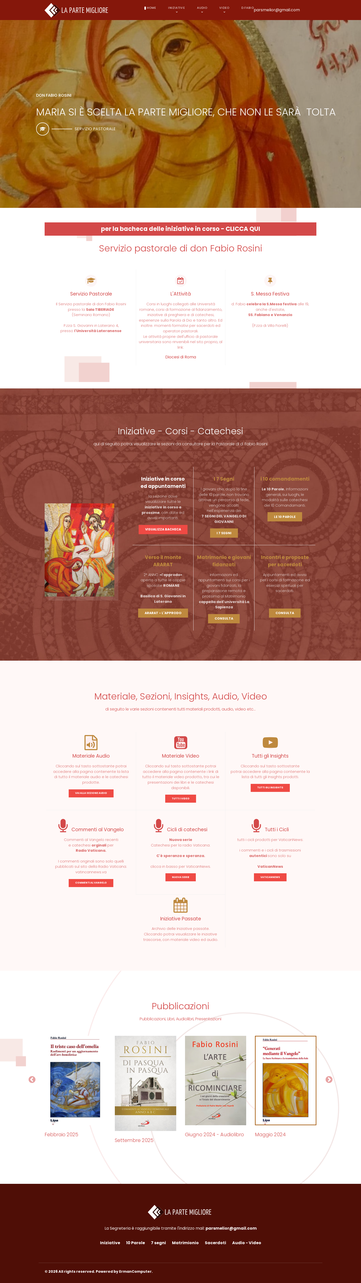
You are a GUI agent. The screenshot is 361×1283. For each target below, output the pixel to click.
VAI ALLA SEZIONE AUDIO (91, 793)
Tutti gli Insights (270, 756)
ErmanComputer (135, 1271)
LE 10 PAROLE (285, 517)
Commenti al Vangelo (91, 829)
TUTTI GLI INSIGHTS (270, 787)
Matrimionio (185, 1243)
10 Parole (135, 1243)
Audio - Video (246, 1243)
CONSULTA (224, 618)
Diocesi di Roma (180, 357)
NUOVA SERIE (180, 877)
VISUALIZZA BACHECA (163, 529)
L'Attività (180, 294)
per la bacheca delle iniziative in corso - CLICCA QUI (180, 229)
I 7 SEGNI (224, 533)
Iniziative (110, 1243)
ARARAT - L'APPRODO (163, 613)
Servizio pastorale (95, 129)
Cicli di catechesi (180, 829)
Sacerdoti (215, 1243)
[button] (32, 1080)
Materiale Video (180, 756)
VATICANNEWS (270, 877)
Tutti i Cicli (270, 829)
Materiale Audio (91, 756)
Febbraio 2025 (61, 1134)
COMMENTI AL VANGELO (91, 882)
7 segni (158, 1243)
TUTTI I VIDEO (181, 798)
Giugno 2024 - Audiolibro (214, 1134)
